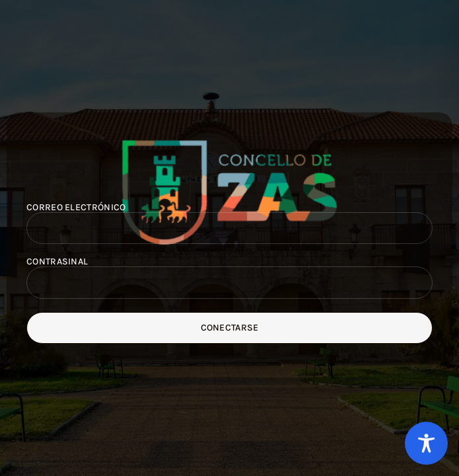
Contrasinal (57, 261)
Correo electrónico (75, 207)
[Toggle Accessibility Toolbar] (426, 443)
